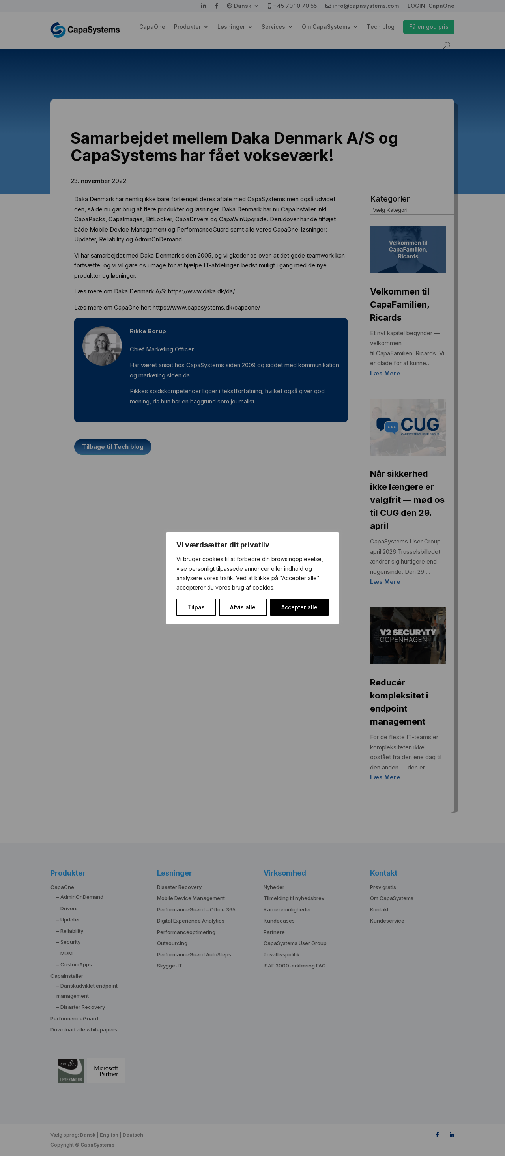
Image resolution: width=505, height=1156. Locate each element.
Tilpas (196, 607)
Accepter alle (299, 607)
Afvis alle (243, 607)
